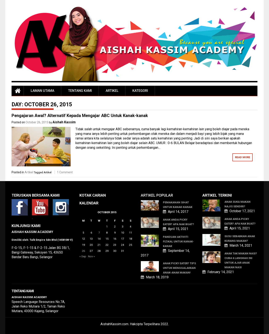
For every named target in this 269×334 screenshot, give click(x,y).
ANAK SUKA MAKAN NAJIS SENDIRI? (237, 204)
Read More (242, 157)
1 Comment (65, 172)
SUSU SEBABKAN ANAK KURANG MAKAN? (239, 238)
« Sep (82, 256)
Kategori (140, 91)
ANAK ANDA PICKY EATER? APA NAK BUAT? (178, 222)
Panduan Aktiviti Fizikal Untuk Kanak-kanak (178, 241)
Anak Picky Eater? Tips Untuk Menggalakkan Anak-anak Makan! (179, 268)
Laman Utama (42, 91)
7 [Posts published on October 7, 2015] (99, 232)
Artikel (112, 91)
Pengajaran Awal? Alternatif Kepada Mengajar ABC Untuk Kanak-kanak (80, 115)
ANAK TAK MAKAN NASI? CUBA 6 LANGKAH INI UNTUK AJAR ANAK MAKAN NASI (240, 260)
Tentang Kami (80, 91)
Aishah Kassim (64, 122)
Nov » (91, 256)
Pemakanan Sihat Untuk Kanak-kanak (177, 205)
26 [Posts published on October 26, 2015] (83, 250)
